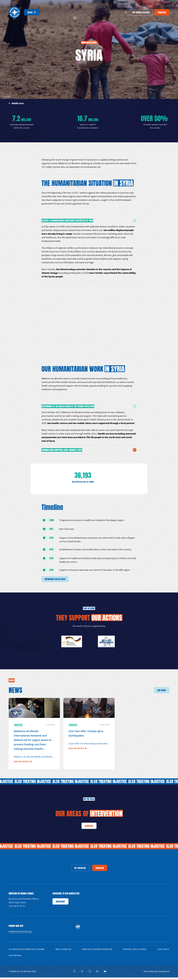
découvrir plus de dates (55, 579)
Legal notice (163, 949)
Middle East (18, 103)
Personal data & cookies (134, 949)
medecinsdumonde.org (20, 931)
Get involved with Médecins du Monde (27, 949)
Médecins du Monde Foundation (97, 949)
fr (121, 12)
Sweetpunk (164, 971)
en (116, 12)
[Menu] (31, 12)
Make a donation (63, 949)
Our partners (15, 955)
